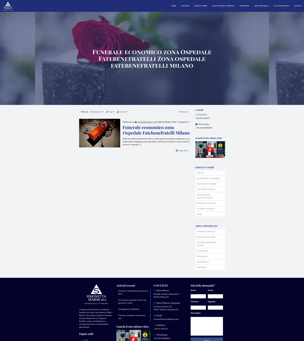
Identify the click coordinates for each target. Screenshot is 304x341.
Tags (110, 111)
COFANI (200, 173)
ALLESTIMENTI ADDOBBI (208, 178)
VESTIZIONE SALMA (206, 189)
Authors (122, 111)
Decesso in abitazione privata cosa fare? (133, 292)
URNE (199, 214)
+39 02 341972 (202, 118)
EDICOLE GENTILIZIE (206, 237)
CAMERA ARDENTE (206, 208)
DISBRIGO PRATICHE (206, 203)
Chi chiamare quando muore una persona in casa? (132, 301)
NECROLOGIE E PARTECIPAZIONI (204, 196)
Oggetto (212, 301)
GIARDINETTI (203, 262)
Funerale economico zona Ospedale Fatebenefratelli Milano (156, 130)
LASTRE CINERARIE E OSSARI (206, 244)
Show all (183, 111)
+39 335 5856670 (203, 128)
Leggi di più (183, 150)
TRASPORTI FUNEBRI (206, 184)
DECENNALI (202, 256)
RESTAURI (201, 267)
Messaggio (196, 313)
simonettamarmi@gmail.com (166, 319)
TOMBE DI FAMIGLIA (206, 231)
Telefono (195, 301)
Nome (194, 290)
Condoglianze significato (128, 309)
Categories (97, 111)
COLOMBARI (202, 251)
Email (211, 290)
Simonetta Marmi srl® (147, 122)
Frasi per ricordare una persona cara (131, 317)
